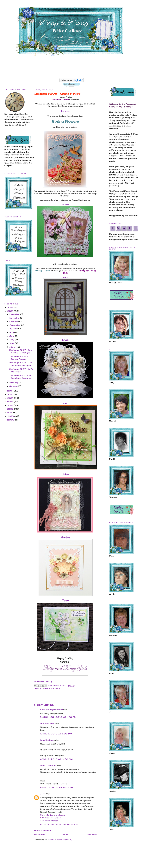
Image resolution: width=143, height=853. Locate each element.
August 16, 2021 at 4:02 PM (59, 824)
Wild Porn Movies (49, 821)
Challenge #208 (51, 689)
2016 (10, 394)
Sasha (65, 537)
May (12, 339)
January (13, 386)
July (11, 332)
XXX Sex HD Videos (50, 818)
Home (65, 834)
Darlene (65, 110)
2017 (10, 391)
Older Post (91, 834)
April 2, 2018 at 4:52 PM (57, 787)
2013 (10, 405)
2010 (10, 416)
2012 (10, 409)
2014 (10, 402)
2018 (10, 311)
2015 (10, 398)
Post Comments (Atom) (60, 839)
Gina (65, 339)
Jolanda (65, 204)
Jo (65, 402)
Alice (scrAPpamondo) (51, 709)
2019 (10, 307)
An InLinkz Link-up (43, 681)
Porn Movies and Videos (52, 815)
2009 (11, 420)
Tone (65, 600)
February (14, 382)
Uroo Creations (48, 765)
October (13, 321)
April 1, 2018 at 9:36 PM (56, 759)
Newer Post (39, 834)
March (13, 347)
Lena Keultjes (46, 740)
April (12, 343)
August (13, 329)
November (14, 318)
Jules (65, 474)
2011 (10, 412)
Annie (65, 277)
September (15, 325)
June (12, 336)
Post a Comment (42, 830)
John (42, 794)
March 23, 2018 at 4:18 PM (58, 717)
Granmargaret (47, 723)
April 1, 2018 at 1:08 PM (56, 734)
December (14, 314)
